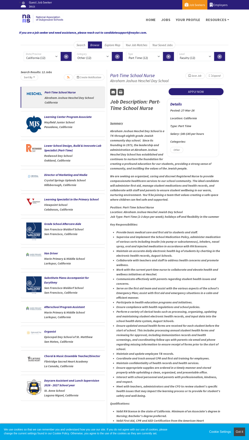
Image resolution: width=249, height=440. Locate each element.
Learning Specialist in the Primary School (71, 199)
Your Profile (188, 20)
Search (80, 45)
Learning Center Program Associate (68, 117)
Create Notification (89, 77)
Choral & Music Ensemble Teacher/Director (72, 356)
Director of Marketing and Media (65, 175)
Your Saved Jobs (162, 45)
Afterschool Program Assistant (64, 307)
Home (151, 20)
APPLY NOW (196, 92)
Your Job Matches (136, 45)
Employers (219, 4)
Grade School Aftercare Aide (62, 224)
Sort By (28, 77)
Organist (50, 331)
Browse (94, 45)
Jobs (165, 20)
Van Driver (51, 253)
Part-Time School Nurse (60, 92)
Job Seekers (195, 4)
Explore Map (112, 45)
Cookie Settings (220, 431)
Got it (239, 431)
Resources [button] (216, 20)
